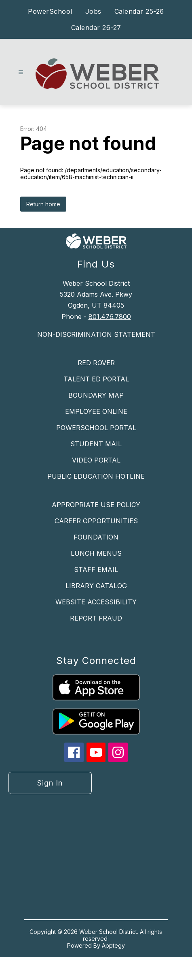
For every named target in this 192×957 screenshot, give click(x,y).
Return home (43, 204)
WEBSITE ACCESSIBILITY (96, 602)
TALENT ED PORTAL (96, 379)
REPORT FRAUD (96, 618)
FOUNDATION (96, 537)
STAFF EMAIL (96, 569)
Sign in (50, 783)
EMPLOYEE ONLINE (96, 411)
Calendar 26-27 (96, 28)
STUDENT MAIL (96, 444)
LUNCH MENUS (96, 553)
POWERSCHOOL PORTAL (96, 428)
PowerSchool (50, 11)
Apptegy (113, 945)
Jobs (93, 11)
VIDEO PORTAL (96, 460)
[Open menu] (20, 72)
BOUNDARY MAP (96, 395)
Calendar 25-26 (139, 11)
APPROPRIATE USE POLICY (96, 505)
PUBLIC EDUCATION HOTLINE (96, 476)
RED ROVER (96, 363)
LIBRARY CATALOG (96, 586)
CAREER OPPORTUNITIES (96, 521)
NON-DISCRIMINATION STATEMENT (96, 334)
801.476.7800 (110, 317)
